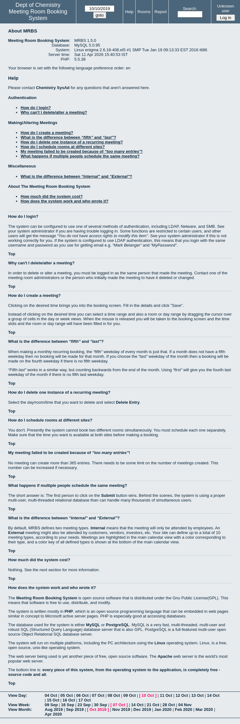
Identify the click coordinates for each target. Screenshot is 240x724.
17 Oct (84, 700)
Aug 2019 (54, 709)
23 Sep (84, 704)
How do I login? (36, 107)
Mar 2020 (204, 709)
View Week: (19, 704)
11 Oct (166, 695)
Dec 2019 (142, 709)
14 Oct (213, 695)
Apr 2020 (53, 714)
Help (129, 11)
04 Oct (51, 695)
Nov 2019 (121, 709)
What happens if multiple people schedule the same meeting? (80, 156)
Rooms (144, 11)
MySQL (93, 624)
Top (11, 254)
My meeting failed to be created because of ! (81, 151)
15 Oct (53, 700)
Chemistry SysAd (53, 87)
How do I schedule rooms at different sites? (63, 146)
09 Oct (129, 695)
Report (160, 11)
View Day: (17, 695)
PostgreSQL (117, 624)
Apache (165, 656)
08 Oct (114, 695)
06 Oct (82, 695)
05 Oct (66, 695)
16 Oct (68, 700)
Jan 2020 (163, 709)
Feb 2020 (183, 709)
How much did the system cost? (52, 196)
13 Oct (197, 695)
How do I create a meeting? (47, 132)
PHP (69, 611)
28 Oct (168, 704)
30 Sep (100, 704)
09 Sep (51, 704)
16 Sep (67, 704)
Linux (159, 643)
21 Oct (153, 704)
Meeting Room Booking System (38, 14)
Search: (190, 8)
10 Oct (148, 695)
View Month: (20, 709)
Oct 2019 (97, 709)
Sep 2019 (74, 709)
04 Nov (185, 704)
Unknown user (225, 8)
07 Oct (98, 695)
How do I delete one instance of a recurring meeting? (72, 142)
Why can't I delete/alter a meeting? (54, 112)
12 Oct (182, 695)
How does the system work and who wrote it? (64, 201)
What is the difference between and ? (68, 137)
